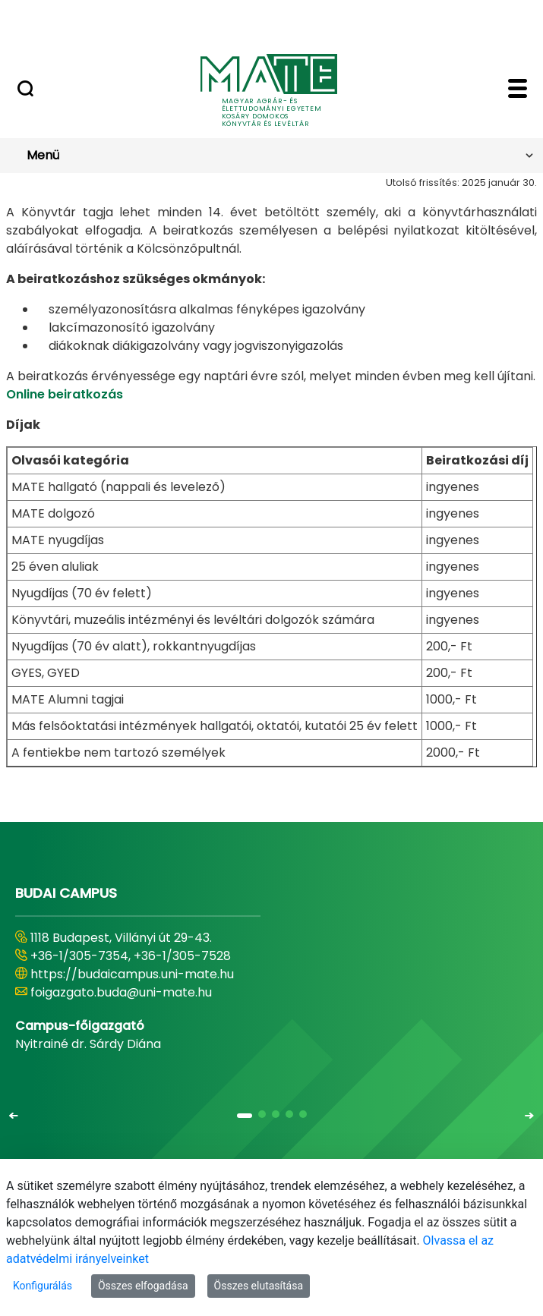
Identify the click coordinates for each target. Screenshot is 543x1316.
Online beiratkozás (64, 394)
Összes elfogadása (143, 1286)
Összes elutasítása (259, 1286)
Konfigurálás (42, 1286)
